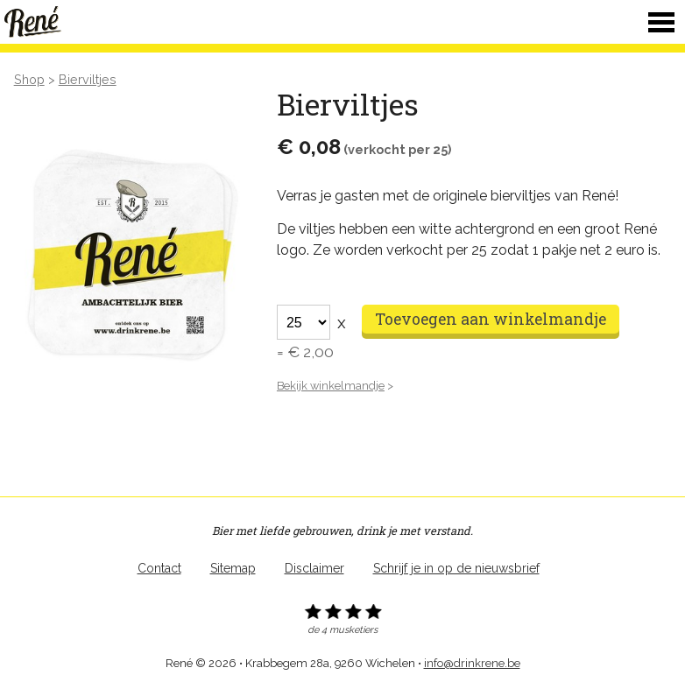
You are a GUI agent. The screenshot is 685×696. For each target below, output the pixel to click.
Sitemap (233, 568)
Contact (159, 568)
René (35, 22)
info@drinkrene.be (472, 663)
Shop (29, 79)
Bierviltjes (88, 79)
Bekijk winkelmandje (331, 385)
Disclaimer (314, 568)
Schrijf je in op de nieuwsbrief (456, 568)
